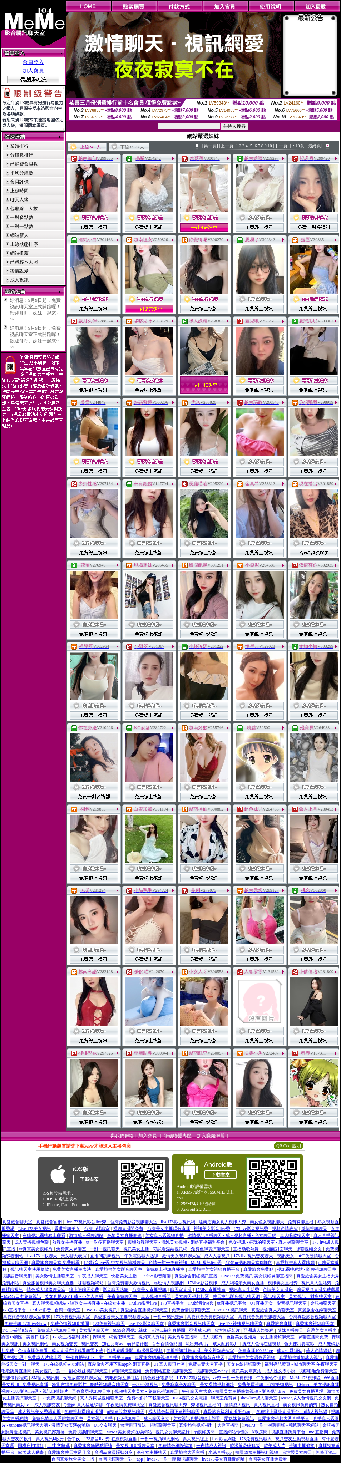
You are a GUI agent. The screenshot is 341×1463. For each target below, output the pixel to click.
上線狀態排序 (24, 244)
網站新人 (19, 235)
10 (270, 145)
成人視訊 (19, 280)
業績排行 (19, 146)
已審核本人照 (24, 262)
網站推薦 (19, 253)
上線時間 (19, 190)
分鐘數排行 (21, 155)
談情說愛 (19, 271)
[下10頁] (298, 145)
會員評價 (19, 181)
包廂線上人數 (24, 208)
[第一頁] (210, 145)
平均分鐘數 (21, 173)
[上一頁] (227, 145)
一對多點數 (21, 217)
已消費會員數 (24, 164)
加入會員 (33, 70)
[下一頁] (281, 145)
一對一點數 (21, 226)
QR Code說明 (288, 1145)
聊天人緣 (19, 199)
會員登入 (33, 62)
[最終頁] (314, 145)
